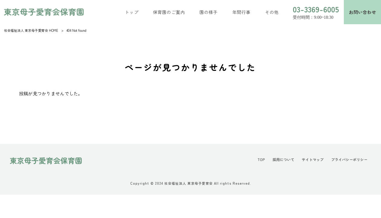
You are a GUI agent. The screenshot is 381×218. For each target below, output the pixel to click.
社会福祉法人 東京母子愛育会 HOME (31, 30)
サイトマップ (309, 160)
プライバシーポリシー (347, 160)
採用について (277, 160)
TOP (254, 160)
